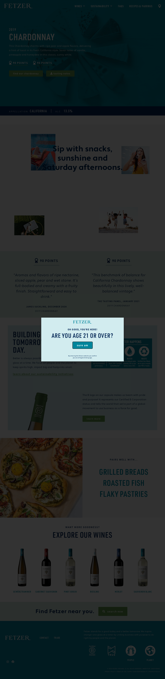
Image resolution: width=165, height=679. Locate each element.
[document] (82, 339)
